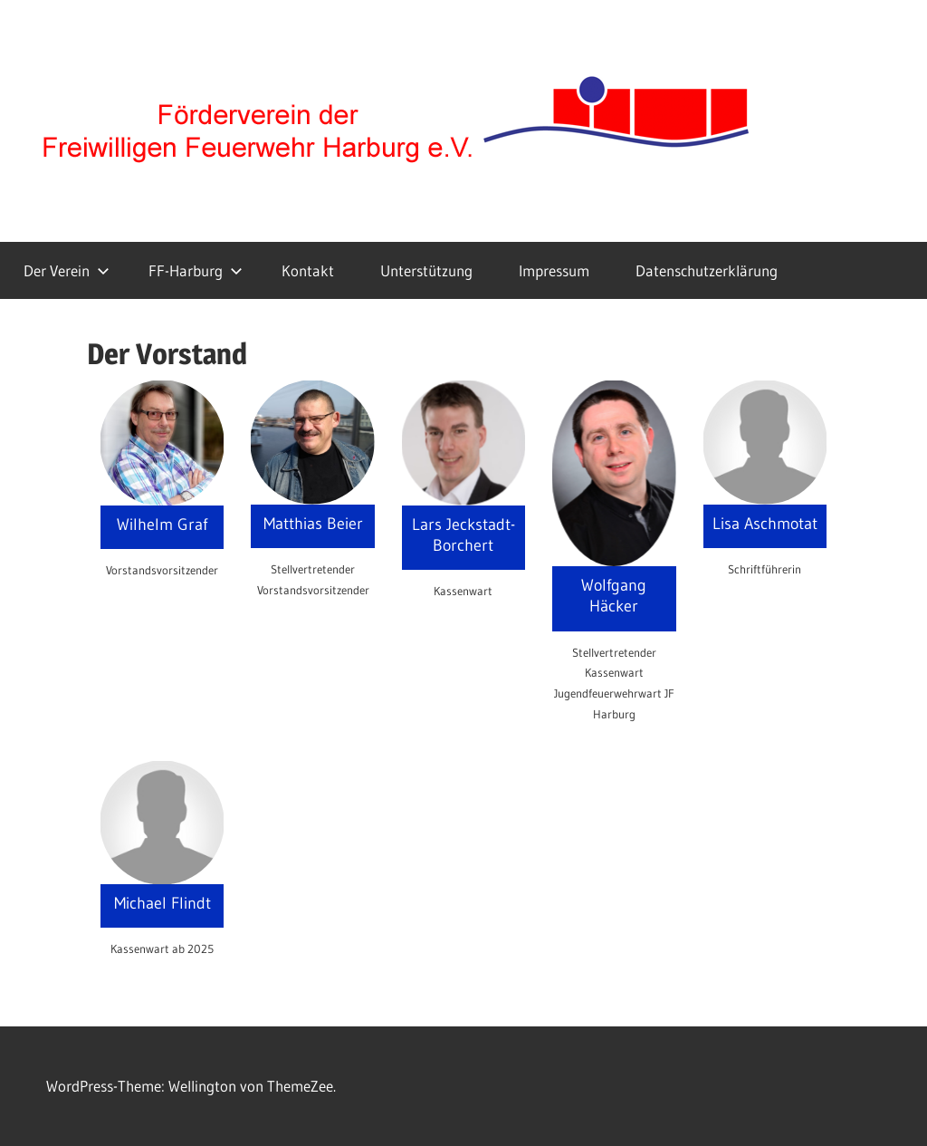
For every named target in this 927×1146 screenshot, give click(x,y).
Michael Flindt (162, 903)
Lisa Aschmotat (764, 524)
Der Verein (67, 270)
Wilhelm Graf (162, 524)
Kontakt (308, 270)
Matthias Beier (313, 524)
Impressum (554, 270)
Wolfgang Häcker (613, 595)
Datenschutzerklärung (707, 270)
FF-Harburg (195, 270)
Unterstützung (426, 270)
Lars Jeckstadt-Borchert (463, 535)
